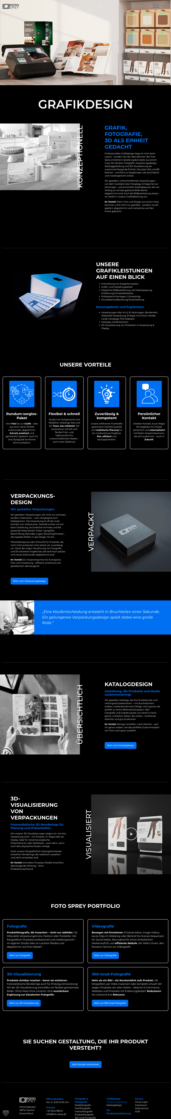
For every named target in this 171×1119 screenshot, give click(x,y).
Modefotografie (83, 1105)
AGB (137, 1111)
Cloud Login (141, 1102)
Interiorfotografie (84, 1111)
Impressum (141, 1105)
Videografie (81, 1102)
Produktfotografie (84, 1114)
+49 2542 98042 (54, 1111)
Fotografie (80, 1099)
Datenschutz (142, 1108)
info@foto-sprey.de (56, 1114)
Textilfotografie (82, 1108)
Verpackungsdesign (117, 1102)
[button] (131, 834)
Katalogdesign (114, 1105)
